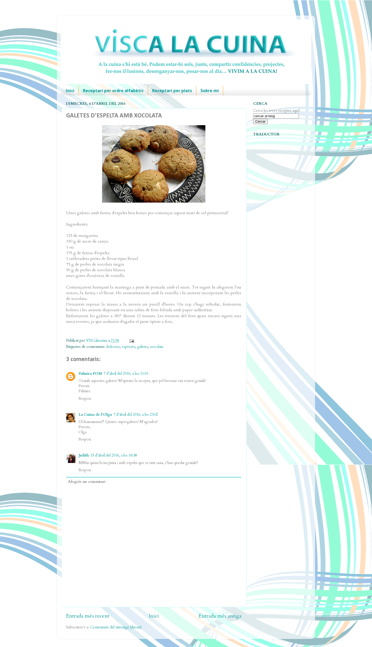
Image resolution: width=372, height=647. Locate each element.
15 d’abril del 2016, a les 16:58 (113, 455)
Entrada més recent (87, 615)
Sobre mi (209, 90)
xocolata (156, 346)
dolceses (113, 346)
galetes (142, 346)
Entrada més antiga (220, 615)
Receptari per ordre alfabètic (113, 90)
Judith (84, 455)
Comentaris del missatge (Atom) (116, 627)
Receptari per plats (172, 90)
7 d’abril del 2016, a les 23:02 (135, 414)
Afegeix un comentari (86, 481)
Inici (70, 90)
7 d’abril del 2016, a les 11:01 (126, 373)
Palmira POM (90, 373)
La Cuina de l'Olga (95, 414)
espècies (128, 346)
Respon (85, 398)
